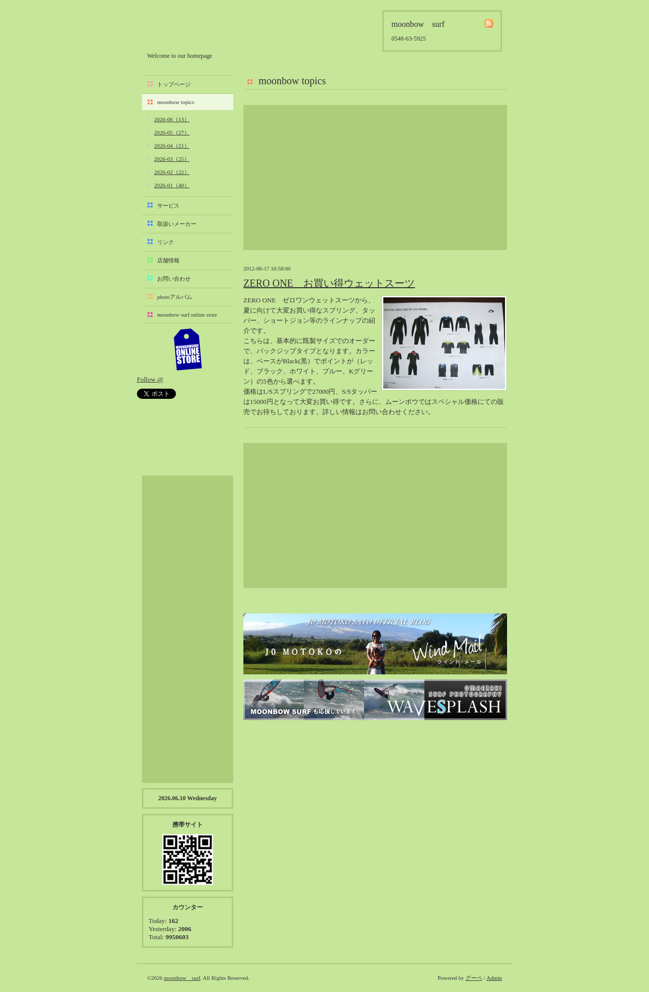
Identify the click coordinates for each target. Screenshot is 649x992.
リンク (165, 242)
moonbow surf (201, 28)
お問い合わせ (174, 279)
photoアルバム (174, 297)
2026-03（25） (172, 159)
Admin (494, 978)
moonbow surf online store (187, 315)
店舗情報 (168, 260)
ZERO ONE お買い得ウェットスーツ (329, 283)
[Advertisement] (375, 178)
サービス (168, 205)
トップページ (174, 84)
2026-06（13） (172, 119)
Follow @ (150, 379)
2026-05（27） (172, 132)
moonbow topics (175, 102)
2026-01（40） (172, 185)
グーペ (473, 978)
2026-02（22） (172, 172)
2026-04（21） (172, 146)
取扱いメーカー (176, 224)
